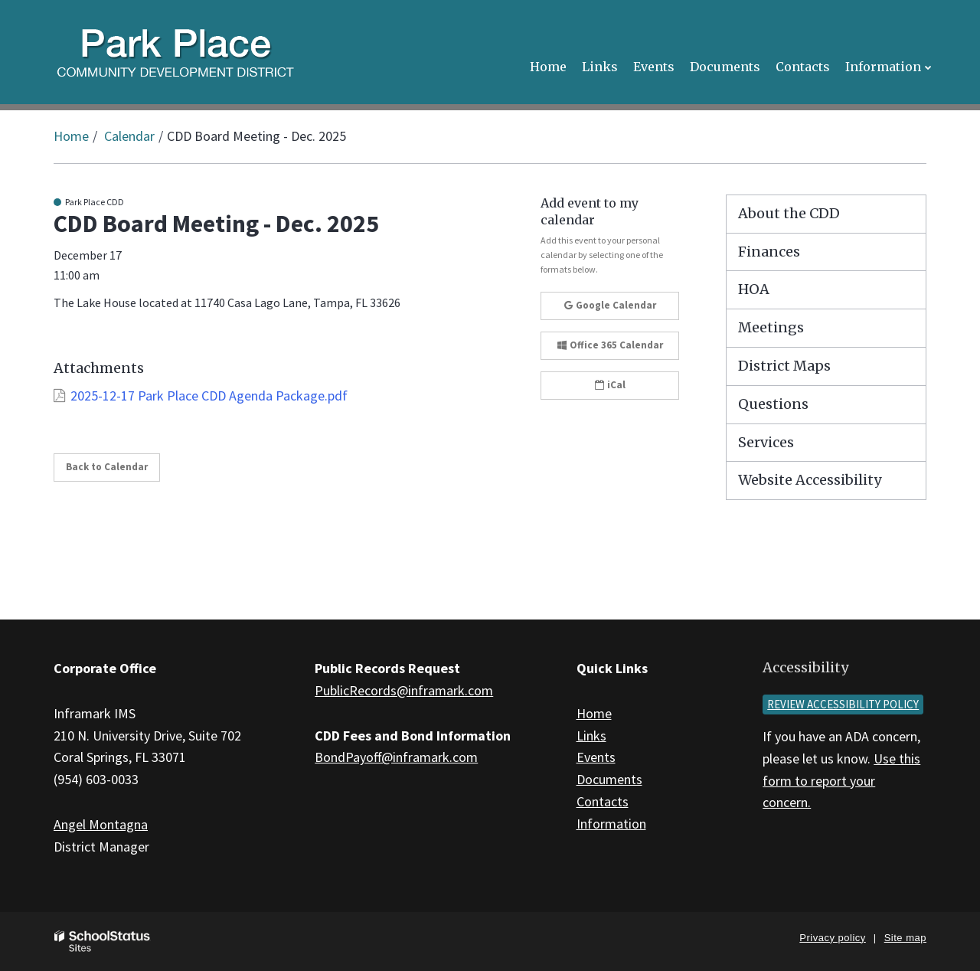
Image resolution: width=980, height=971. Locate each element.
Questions (773, 404)
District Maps (784, 365)
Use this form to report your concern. (841, 781)
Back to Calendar (107, 466)
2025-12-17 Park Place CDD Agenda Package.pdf (209, 395)
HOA (753, 289)
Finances (769, 251)
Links (591, 735)
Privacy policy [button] (832, 937)
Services (766, 442)
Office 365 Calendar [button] (610, 344)
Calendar (129, 136)
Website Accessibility (809, 480)
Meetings (771, 327)
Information (611, 823)
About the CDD (789, 213)
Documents (609, 779)
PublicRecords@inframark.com (404, 690)
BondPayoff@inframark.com (396, 757)
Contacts (603, 801)
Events (596, 757)
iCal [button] (610, 384)
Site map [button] (905, 937)
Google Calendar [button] (610, 305)
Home (71, 136)
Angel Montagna (101, 824)
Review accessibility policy (843, 704)
